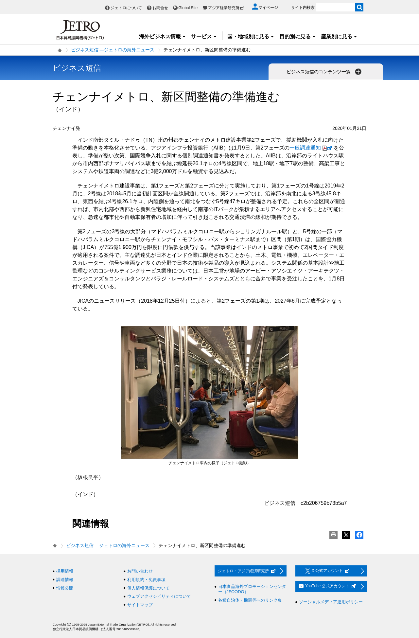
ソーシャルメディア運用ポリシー (331, 601)
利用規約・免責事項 (146, 579)
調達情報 (64, 579)
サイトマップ (140, 604)
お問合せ (160, 8)
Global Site (188, 8)
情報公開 (64, 588)
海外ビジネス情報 (162, 36)
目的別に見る (297, 36)
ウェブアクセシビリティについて (159, 596)
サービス (204, 36)
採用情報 (64, 571)
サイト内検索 (303, 7)
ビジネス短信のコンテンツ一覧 (325, 71)
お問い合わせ (140, 571)
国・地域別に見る (250, 36)
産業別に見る (339, 36)
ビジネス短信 (77, 67)
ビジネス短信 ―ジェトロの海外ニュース (113, 49)
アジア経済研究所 (226, 8)
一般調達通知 (311, 148)
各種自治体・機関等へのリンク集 (250, 600)
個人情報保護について (148, 588)
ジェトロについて (126, 8)
